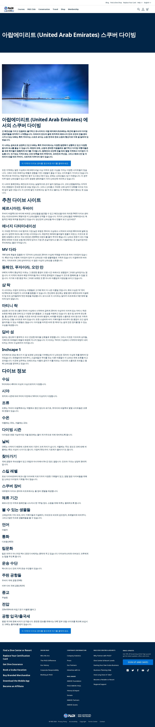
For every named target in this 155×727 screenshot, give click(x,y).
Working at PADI (46, 675)
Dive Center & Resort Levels (104, 660)
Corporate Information (76, 650)
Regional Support (100, 684)
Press (69, 660)
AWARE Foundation (74, 681)
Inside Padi (44, 650)
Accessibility (73, 721)
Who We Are (45, 656)
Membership (73, 9)
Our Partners (72, 665)
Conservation (44, 9)
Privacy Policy (62, 721)
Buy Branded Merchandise (16, 675)
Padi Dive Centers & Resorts (104, 650)
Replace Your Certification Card (16, 657)
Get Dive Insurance (13, 664)
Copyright (83, 721)
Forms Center (92, 721)
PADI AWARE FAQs (74, 686)
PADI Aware (71, 676)
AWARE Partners (73, 700)
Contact (102, 721)
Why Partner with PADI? (102, 656)
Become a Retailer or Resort (104, 679)
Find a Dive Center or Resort (17, 650)
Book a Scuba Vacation (14, 669)
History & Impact (73, 690)
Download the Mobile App (16, 680)
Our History (44, 665)
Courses (21, 9)
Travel (55, 9)
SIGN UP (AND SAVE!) (138, 662)
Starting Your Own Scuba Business (106, 665)
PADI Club (31, 9)
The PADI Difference (48, 660)
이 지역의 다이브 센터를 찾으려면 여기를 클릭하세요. (45, 163)
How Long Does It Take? (103, 675)
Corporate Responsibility (49, 670)
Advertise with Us (73, 670)
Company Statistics (74, 656)
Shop (63, 9)
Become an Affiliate (13, 686)
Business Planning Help (102, 670)
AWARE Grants (72, 705)
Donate (70, 695)
